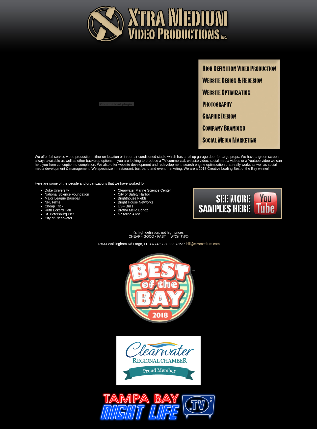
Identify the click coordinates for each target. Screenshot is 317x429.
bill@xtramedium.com (203, 244)
